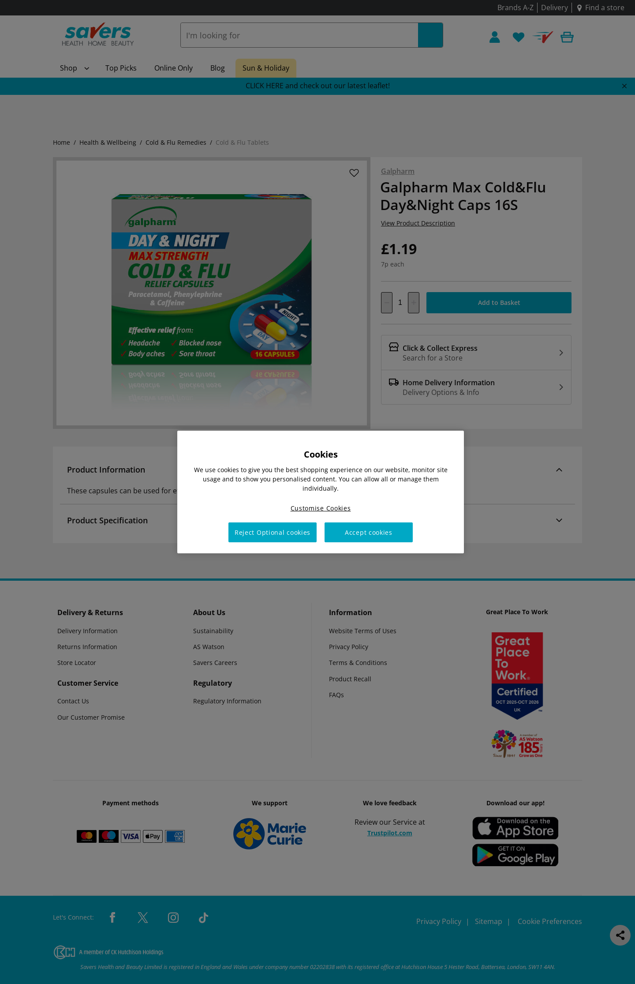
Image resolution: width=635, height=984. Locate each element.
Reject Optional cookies (272, 532)
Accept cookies (368, 532)
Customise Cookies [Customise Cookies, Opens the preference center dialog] (321, 508)
